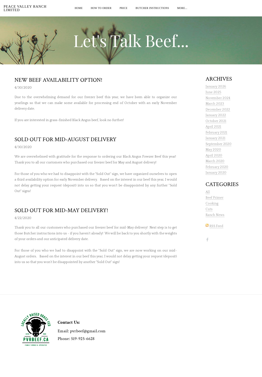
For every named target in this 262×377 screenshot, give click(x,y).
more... (182, 10)
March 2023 (215, 109)
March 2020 (215, 167)
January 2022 (216, 121)
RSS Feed (216, 231)
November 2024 (218, 103)
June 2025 (213, 98)
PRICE (124, 10)
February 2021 (216, 138)
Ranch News (215, 220)
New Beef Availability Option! (58, 85)
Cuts (209, 214)
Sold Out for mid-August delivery (65, 145)
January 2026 (216, 92)
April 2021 (213, 132)
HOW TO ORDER (101, 10)
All (208, 197)
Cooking (212, 209)
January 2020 (216, 178)
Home (79, 10)
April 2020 (214, 161)
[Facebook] (207, 245)
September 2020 (218, 149)
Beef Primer (214, 203)
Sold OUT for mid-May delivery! (61, 216)
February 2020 (217, 172)
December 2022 (218, 115)
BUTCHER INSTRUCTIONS (152, 10)
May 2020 (213, 155)
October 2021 (216, 126)
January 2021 (215, 144)
